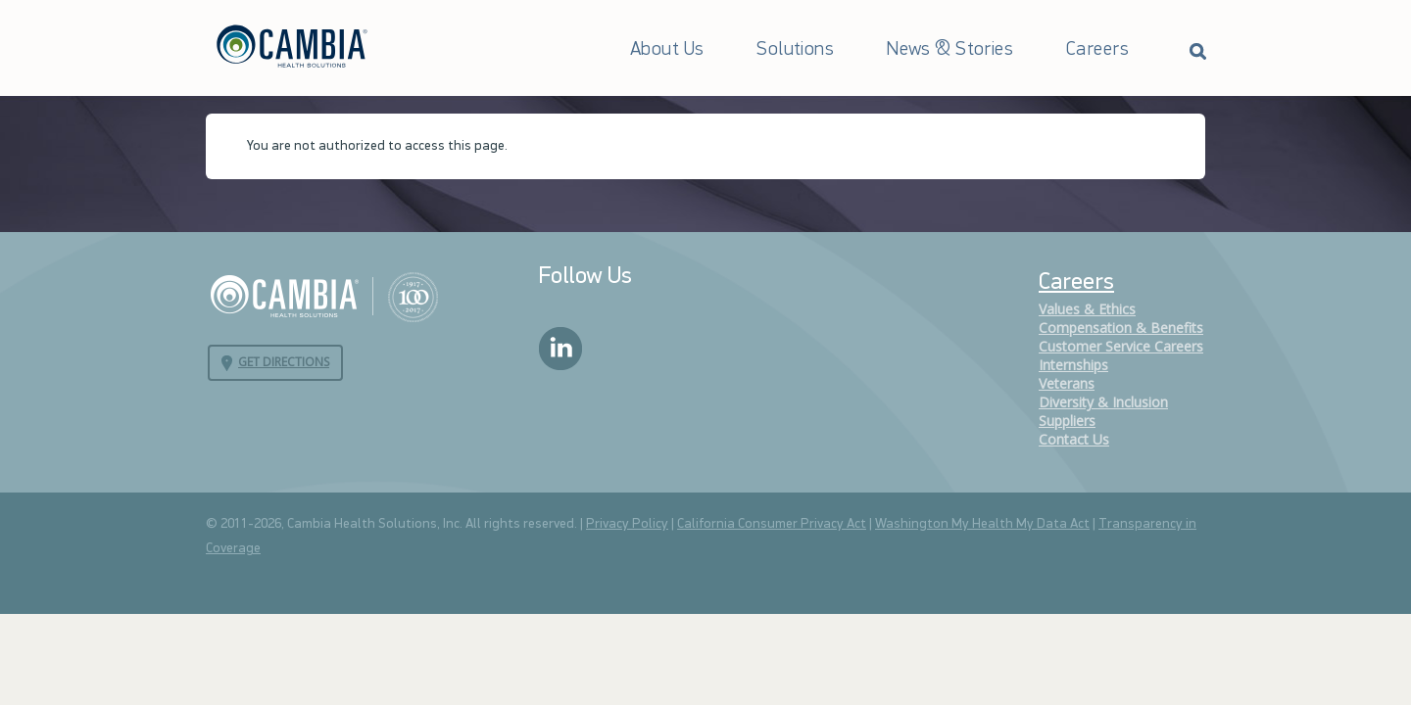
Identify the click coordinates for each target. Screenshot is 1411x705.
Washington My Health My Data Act (982, 524)
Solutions (795, 50)
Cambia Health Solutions (324, 295)
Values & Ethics (1087, 309)
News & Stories (950, 50)
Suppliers (1067, 420)
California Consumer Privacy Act (771, 524)
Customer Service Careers (1121, 346)
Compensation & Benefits (1121, 327)
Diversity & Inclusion (1103, 402)
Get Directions (283, 361)
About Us (667, 50)
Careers (1097, 50)
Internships (1073, 364)
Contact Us (1074, 439)
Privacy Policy (627, 524)
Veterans (1067, 383)
